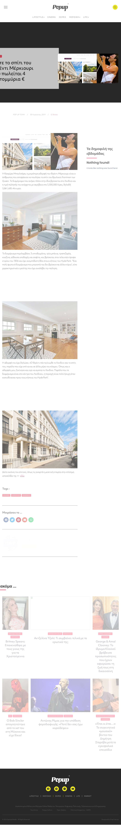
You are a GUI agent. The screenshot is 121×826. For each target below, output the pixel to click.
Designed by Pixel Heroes (110, 821)
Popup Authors (47, 811)
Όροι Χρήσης (61, 811)
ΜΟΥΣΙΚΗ (46, 797)
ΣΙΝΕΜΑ (69, 797)
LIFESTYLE (32, 797)
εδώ (22, 475)
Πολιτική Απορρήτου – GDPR (81, 811)
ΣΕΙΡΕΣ (58, 797)
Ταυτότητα (34, 811)
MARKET (89, 797)
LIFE (79, 797)
